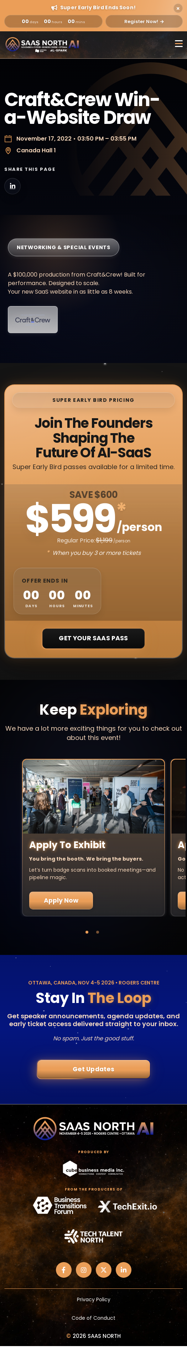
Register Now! (144, 21)
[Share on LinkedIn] (12, 186)
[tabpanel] (93, 837)
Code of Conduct (93, 1318)
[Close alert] (178, 8)
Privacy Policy (93, 1299)
